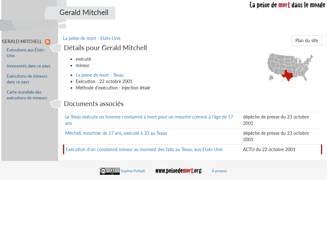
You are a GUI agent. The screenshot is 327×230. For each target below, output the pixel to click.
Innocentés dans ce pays (28, 66)
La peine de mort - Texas (100, 75)
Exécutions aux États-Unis (26, 53)
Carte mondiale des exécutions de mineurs (27, 95)
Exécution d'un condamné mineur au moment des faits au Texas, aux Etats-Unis (144, 149)
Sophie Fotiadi (133, 170)
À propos (219, 170)
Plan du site (306, 40)
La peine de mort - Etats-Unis (91, 38)
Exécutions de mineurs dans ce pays (27, 79)
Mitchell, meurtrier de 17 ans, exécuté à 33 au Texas (116, 133)
